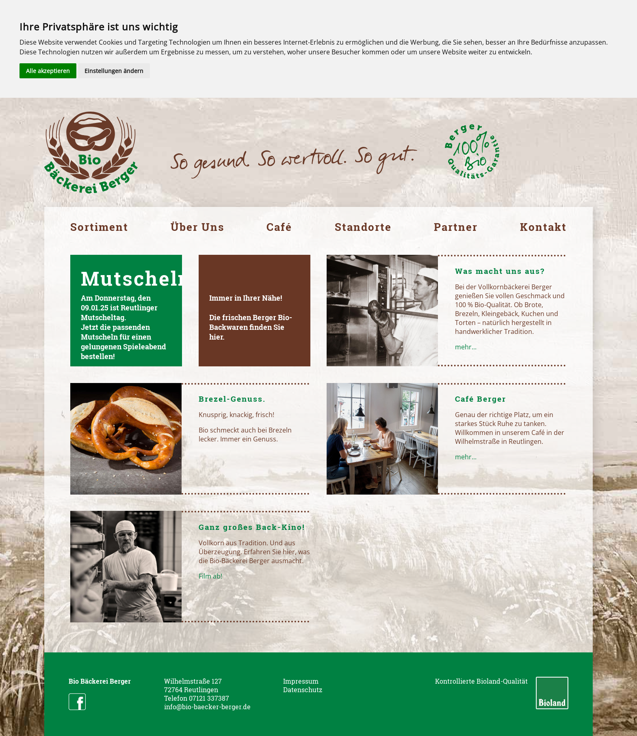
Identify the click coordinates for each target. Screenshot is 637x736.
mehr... (466, 346)
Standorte (363, 227)
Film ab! (210, 576)
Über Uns (197, 227)
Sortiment (99, 227)
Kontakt (543, 227)
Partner (456, 227)
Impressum (300, 681)
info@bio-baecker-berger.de (207, 706)
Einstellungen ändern (113, 71)
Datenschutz (302, 689)
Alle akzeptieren (48, 71)
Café (279, 227)
